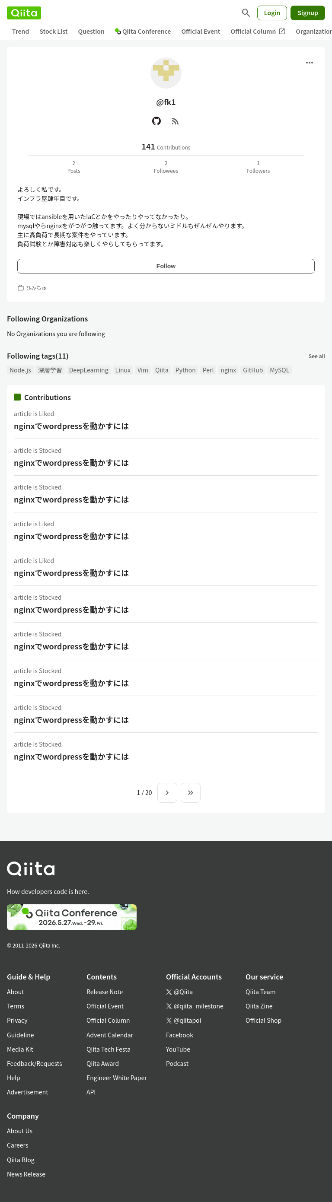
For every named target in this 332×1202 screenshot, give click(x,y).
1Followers (258, 166)
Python (186, 370)
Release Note (104, 991)
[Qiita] (24, 12)
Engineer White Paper (116, 1077)
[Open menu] (309, 62)
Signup (307, 12)
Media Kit (20, 1049)
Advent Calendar (109, 1034)
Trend (20, 31)
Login (272, 12)
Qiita (162, 370)
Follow (166, 266)
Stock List (53, 31)
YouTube (178, 1049)
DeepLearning (89, 370)
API (91, 1092)
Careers (17, 1145)
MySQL (279, 370)
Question (91, 31)
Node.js (20, 370)
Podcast (177, 1063)
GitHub (253, 370)
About (15, 991)
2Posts (73, 166)
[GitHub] (156, 120)
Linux (123, 370)
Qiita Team (261, 991)
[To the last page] (191, 793)
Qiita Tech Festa (108, 1049)
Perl (208, 370)
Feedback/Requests (34, 1063)
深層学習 (50, 370)
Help (13, 1077)
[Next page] (167, 793)
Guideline (20, 1034)
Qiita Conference (143, 31)
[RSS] (175, 120)
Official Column (258, 31)
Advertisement (27, 1092)
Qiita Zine (259, 1006)
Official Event (200, 31)
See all (317, 355)
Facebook (179, 1034)
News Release (26, 1174)
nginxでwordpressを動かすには (71, 425)
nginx (228, 370)
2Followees (166, 166)
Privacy (17, 1020)
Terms (15, 1006)
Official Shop (263, 1020)
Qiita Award (102, 1063)
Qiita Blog (21, 1159)
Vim (142, 370)
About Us (19, 1130)
